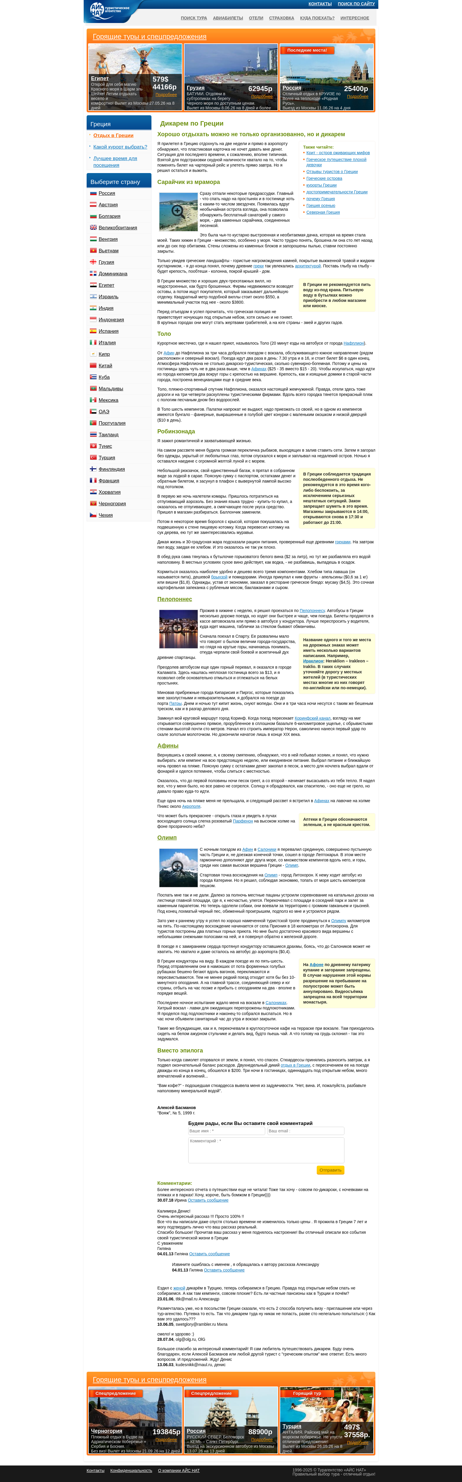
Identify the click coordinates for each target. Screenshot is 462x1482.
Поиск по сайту (356, 3)
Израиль (108, 297)
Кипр (104, 354)
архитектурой (308, 266)
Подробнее (166, 1439)
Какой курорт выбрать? (120, 147)
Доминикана (113, 274)
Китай (105, 366)
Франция (109, 480)
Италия (107, 343)
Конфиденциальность (131, 1470)
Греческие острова (324, 178)
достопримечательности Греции (337, 192)
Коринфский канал (312, 718)
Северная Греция (323, 212)
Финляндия (112, 469)
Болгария (110, 216)
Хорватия (110, 492)
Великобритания (118, 228)
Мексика (108, 400)
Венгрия (108, 239)
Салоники (267, 849)
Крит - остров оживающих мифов (338, 152)
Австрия (108, 205)
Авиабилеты (228, 18)
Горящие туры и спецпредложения (150, 1380)
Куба (104, 377)
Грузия (106, 262)
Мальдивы (111, 389)
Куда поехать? (317, 18)
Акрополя (191, 806)
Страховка (281, 18)
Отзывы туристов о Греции (332, 171)
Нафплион (354, 343)
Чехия (106, 515)
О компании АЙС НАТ (179, 1470)
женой (179, 1288)
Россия (107, 193)
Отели (256, 18)
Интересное (355, 18)
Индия (106, 308)
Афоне (317, 964)
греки (258, 266)
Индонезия (111, 320)
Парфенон (243, 821)
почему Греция (320, 198)
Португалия (112, 423)
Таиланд (108, 434)
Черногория (112, 503)
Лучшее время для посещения (115, 162)
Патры (175, 703)
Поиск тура (194, 18)
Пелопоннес (174, 599)
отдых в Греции (295, 1065)
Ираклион (313, 661)
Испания (108, 331)
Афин (169, 353)
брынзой (219, 577)
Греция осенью (320, 205)
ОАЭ (104, 412)
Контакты (320, 3)
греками (342, 541)
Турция (107, 457)
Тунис (105, 446)
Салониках (275, 1002)
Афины (168, 745)
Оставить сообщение (208, 1200)
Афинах (258, 368)
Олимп (167, 837)
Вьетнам (108, 251)
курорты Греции (321, 185)
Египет (106, 285)
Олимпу (338, 920)
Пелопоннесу (312, 610)
